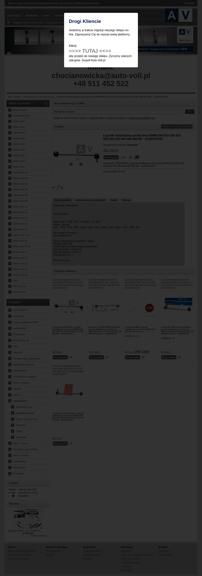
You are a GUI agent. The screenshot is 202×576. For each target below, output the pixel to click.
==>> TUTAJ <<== (90, 51)
